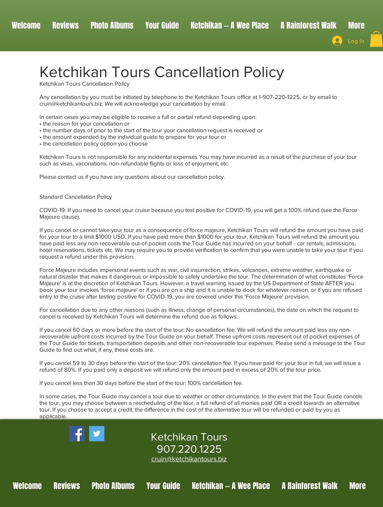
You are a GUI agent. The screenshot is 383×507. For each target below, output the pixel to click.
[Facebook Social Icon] (76, 433)
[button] (376, 39)
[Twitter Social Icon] (96, 433)
